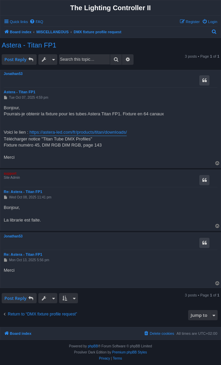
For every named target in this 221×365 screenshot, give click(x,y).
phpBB (93, 346)
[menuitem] (36, 22)
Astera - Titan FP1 (29, 45)
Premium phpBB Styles (129, 352)
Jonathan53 (13, 74)
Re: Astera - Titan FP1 (23, 192)
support (10, 173)
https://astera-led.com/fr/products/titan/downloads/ (78, 132)
